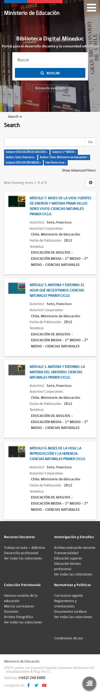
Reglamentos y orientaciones (65, 603)
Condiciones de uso (68, 638)
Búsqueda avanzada (50, 88)
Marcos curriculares (19, 606)
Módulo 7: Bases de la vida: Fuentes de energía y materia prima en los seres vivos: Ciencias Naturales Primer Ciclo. (60, 206)
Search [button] (15, 116)
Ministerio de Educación (31, 13)
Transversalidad (66, 553)
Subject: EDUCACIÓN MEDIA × (23, 163)
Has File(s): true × (55, 163)
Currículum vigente (68, 595)
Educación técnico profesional (67, 566)
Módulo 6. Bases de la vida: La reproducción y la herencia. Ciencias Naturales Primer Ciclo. (57, 454)
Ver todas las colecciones (23, 558)
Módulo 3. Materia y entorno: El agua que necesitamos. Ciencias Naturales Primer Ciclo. (57, 290)
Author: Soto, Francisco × (20, 157)
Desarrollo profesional (21, 553)
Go (90, 142)
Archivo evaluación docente (74, 547)
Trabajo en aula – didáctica (24, 547)
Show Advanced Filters (79, 170)
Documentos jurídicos (70, 611)
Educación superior (68, 558)
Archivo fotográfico (18, 617)
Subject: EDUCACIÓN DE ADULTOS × (27, 152)
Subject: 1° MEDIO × (64, 152)
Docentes (11, 611)
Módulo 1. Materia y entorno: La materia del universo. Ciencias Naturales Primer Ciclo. (57, 372)
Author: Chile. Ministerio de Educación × (64, 157)
